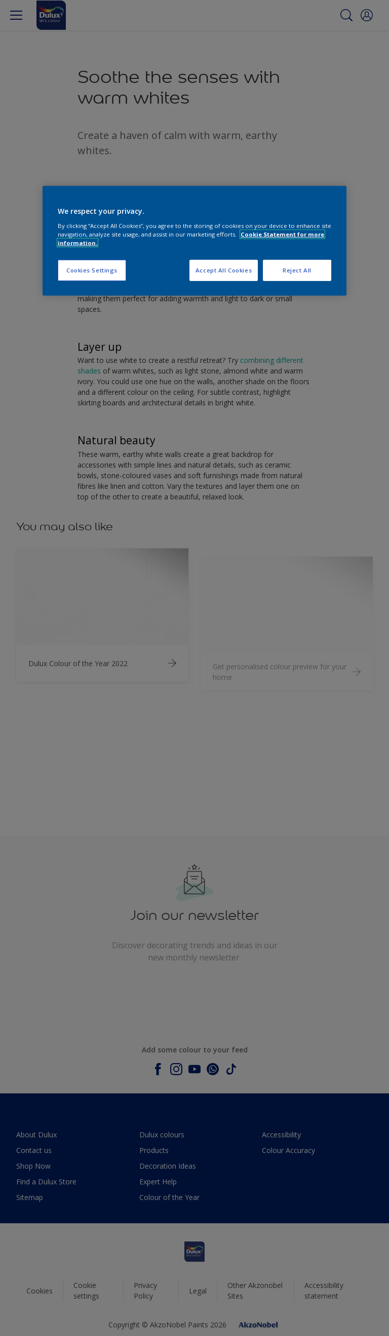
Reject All (297, 270)
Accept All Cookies (224, 270)
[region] (194, 241)
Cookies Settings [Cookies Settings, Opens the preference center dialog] (92, 270)
